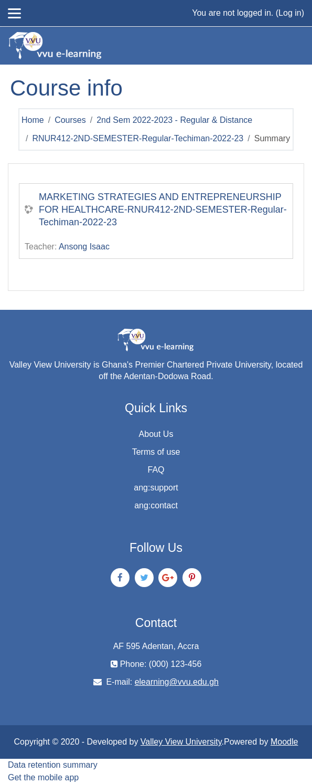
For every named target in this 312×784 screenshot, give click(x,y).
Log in (290, 12)
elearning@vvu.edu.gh (177, 681)
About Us (156, 434)
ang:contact (156, 505)
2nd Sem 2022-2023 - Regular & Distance (174, 120)
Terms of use (156, 451)
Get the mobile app (43, 777)
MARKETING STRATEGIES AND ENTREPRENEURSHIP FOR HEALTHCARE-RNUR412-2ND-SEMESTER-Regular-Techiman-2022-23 (163, 209)
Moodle (284, 741)
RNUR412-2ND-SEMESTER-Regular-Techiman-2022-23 (137, 138)
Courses (70, 120)
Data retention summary (53, 764)
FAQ (155, 469)
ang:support (156, 487)
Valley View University (181, 741)
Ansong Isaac (84, 246)
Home (32, 120)
